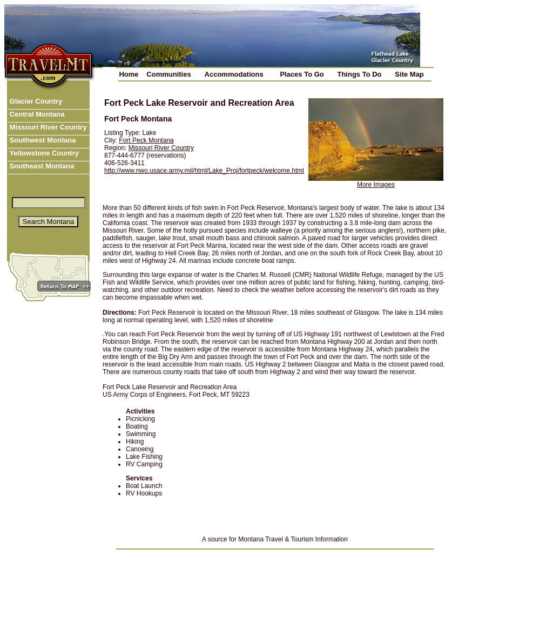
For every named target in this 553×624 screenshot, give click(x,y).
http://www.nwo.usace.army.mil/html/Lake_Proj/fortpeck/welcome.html (204, 170)
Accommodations (234, 74)
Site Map (409, 74)
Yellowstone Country (43, 153)
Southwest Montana (42, 140)
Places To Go (301, 74)
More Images (376, 184)
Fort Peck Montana (146, 140)
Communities (168, 74)
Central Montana (36, 114)
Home (128, 74)
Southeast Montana (41, 166)
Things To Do (359, 74)
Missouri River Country (47, 127)
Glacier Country (35, 101)
